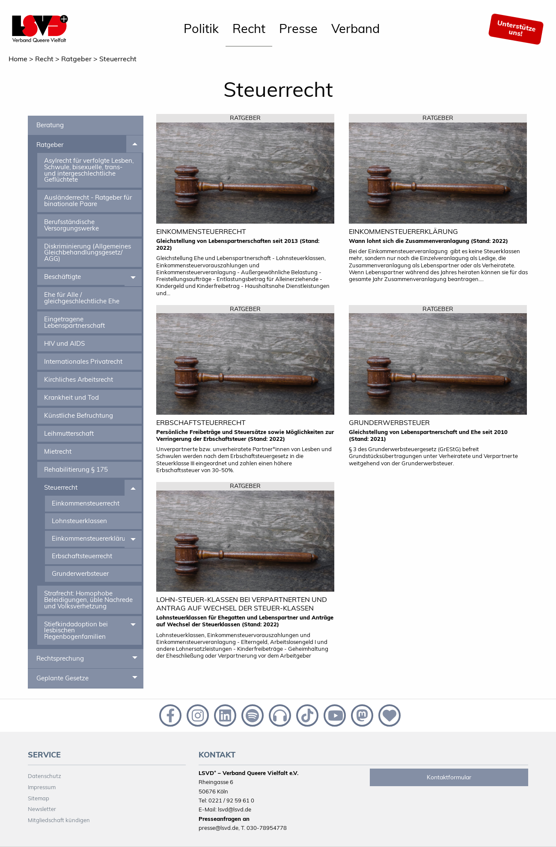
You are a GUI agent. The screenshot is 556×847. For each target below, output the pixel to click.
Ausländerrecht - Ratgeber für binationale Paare (88, 200)
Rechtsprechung (60, 658)
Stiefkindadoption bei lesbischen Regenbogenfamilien (76, 630)
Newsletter (42, 808)
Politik (201, 28)
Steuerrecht (118, 58)
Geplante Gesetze (62, 678)
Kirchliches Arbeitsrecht (78, 379)
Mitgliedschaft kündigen (59, 820)
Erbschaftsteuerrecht (82, 556)
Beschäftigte (62, 276)
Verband (355, 28)
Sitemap (38, 798)
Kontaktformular (449, 777)
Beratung (50, 125)
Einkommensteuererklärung (88, 538)
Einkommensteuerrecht (85, 503)
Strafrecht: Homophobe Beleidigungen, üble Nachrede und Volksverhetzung (88, 599)
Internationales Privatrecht (83, 361)
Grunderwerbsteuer (80, 573)
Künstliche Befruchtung (78, 415)
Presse (298, 28)
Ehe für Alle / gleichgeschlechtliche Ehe (81, 297)
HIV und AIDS (64, 343)
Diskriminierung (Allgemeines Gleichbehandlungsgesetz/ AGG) (87, 252)
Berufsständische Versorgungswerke (71, 225)
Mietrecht (57, 451)
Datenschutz (44, 775)
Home (18, 58)
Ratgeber (76, 58)
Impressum (42, 787)
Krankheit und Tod (71, 397)
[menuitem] (201, 29)
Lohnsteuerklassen (79, 521)
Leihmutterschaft (69, 433)
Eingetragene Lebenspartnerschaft (74, 322)
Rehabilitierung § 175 (76, 469)
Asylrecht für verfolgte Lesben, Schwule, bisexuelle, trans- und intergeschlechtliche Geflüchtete (89, 169)
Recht (248, 28)
